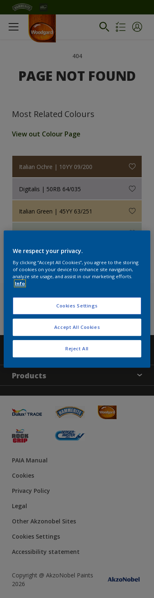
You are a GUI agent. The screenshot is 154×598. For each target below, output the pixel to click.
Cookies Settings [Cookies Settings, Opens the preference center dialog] (77, 306)
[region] (77, 299)
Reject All (77, 348)
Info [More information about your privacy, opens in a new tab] (20, 283)
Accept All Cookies (77, 327)
